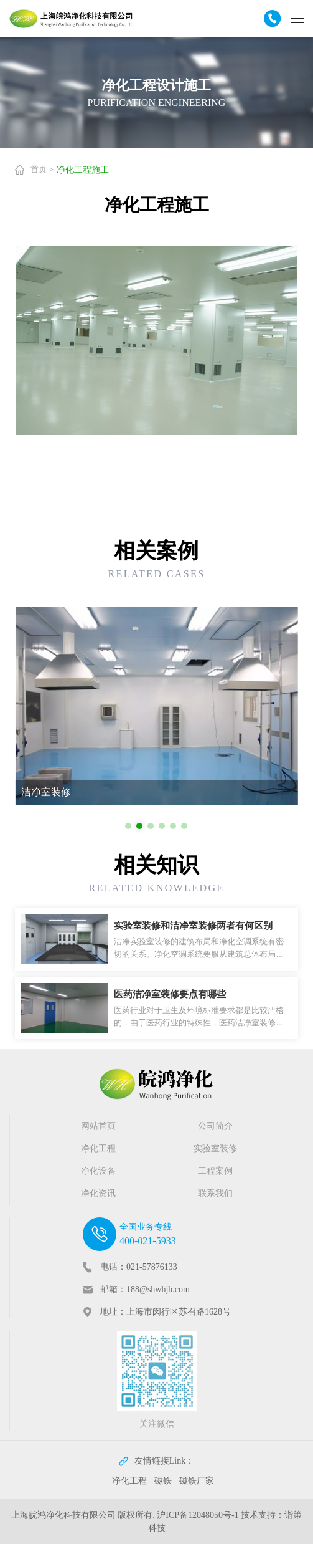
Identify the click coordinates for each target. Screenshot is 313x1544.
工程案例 (215, 1171)
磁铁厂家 (196, 1480)
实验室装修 (215, 1148)
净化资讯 (98, 1193)
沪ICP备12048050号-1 (197, 1515)
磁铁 (163, 1480)
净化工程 (98, 1148)
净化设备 (98, 1171)
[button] (128, 826)
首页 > (42, 169)
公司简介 (215, 1126)
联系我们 (215, 1193)
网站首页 (98, 1126)
